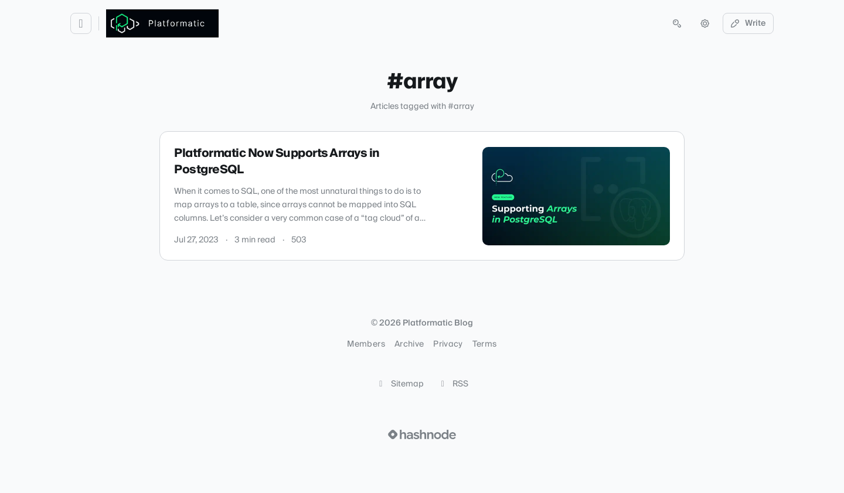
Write (748, 23)
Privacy (447, 344)
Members (365, 344)
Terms (484, 344)
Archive (409, 344)
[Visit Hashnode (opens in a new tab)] (422, 434)
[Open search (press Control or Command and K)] (677, 23)
